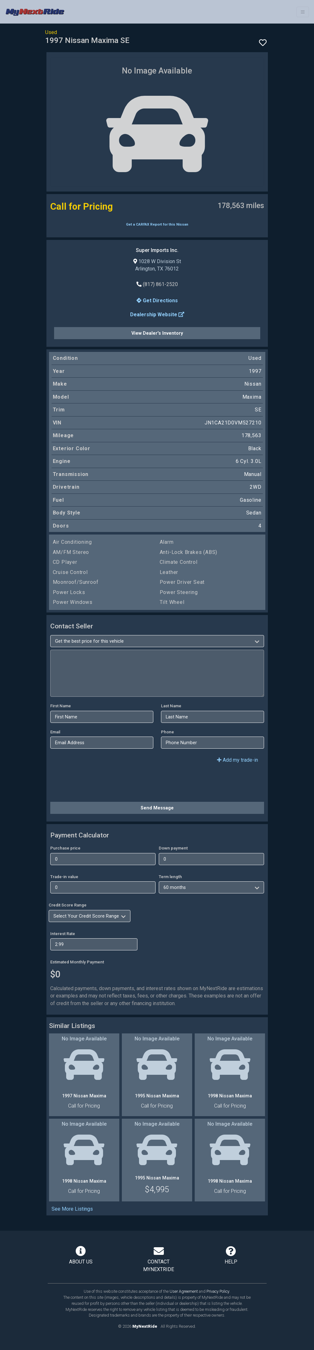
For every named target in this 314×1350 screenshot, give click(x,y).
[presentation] (98, 784)
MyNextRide (144, 1326)
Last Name (171, 705)
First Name (60, 705)
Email (55, 732)
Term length (170, 876)
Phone (167, 732)
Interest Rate (62, 933)
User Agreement (184, 1291)
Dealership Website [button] (157, 314)
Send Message (157, 807)
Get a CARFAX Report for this (157, 224)
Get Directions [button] (157, 300)
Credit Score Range (68, 905)
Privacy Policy (217, 1291)
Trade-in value (64, 876)
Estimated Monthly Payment (77, 962)
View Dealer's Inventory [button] (157, 333)
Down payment (173, 848)
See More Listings (72, 1209)
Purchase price (65, 848)
